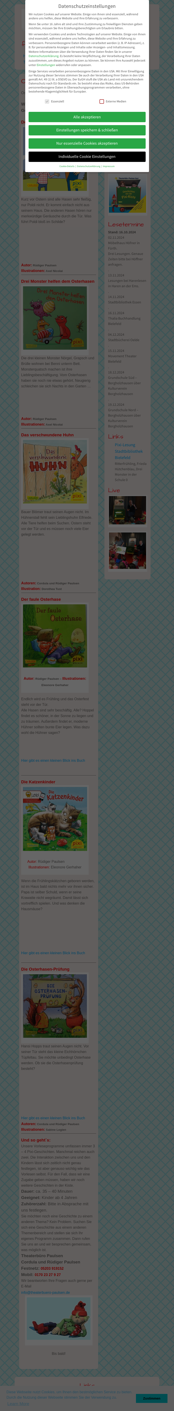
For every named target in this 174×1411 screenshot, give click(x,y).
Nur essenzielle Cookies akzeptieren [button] (87, 143)
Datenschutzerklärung (44, 56)
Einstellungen (46, 65)
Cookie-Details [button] (67, 166)
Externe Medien (112, 101)
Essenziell (54, 101)
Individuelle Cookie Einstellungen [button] (87, 156)
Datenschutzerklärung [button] (89, 166)
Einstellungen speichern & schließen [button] (87, 130)
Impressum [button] (109, 166)
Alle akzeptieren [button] (87, 117)
